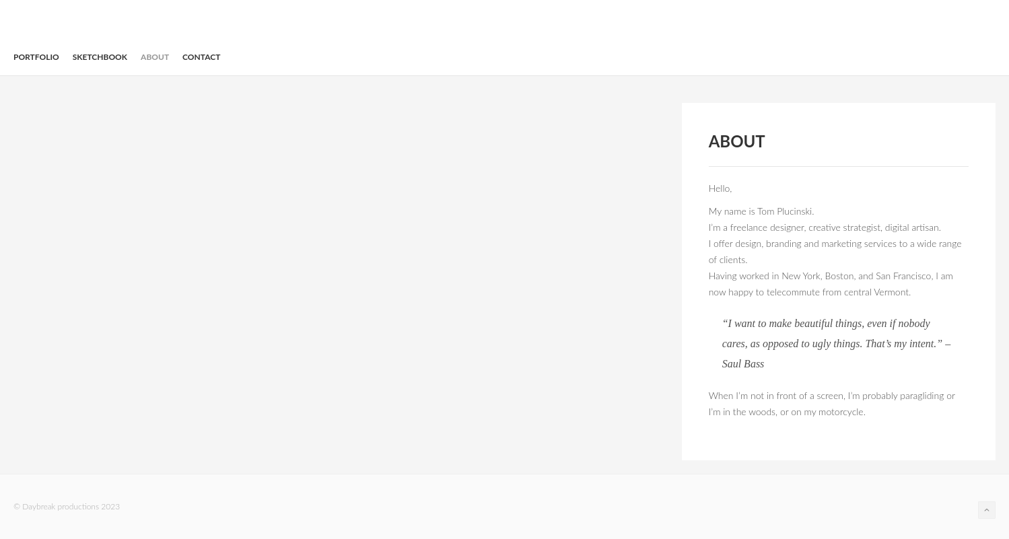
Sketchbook (100, 57)
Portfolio (36, 57)
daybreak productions (43, 25)
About (155, 57)
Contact (201, 57)
